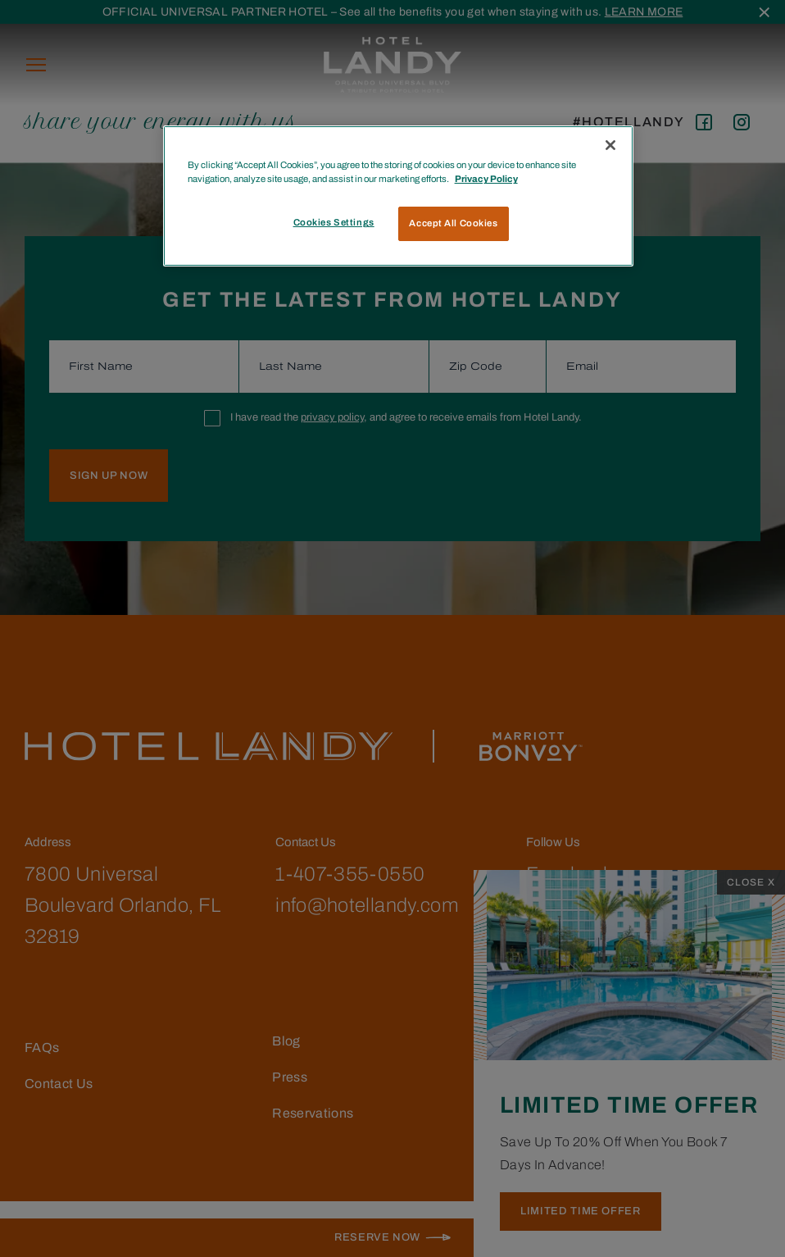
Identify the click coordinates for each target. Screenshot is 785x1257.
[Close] (610, 145)
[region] (398, 195)
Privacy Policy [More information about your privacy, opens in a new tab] (486, 179)
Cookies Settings (333, 222)
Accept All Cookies (453, 223)
